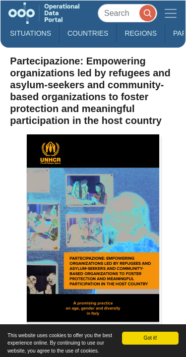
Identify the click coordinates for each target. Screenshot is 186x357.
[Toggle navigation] (170, 13)
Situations (30, 33)
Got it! (150, 338)
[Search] (127, 13)
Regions (140, 33)
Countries (87, 33)
